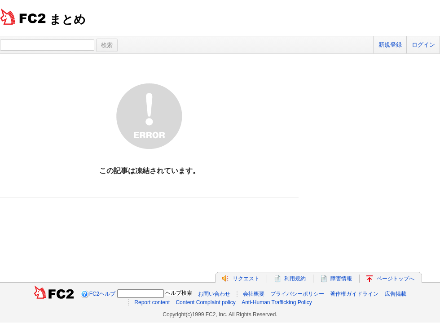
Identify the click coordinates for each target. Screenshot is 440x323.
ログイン (423, 44)
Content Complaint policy (205, 302)
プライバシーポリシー (297, 294)
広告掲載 (395, 294)
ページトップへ (395, 278)
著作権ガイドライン (354, 294)
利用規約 (295, 278)
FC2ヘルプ (102, 294)
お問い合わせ (214, 294)
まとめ (67, 19)
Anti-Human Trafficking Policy (277, 302)
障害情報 (341, 278)
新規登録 (390, 44)
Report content (152, 302)
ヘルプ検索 (178, 293)
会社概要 (253, 294)
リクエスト (246, 278)
